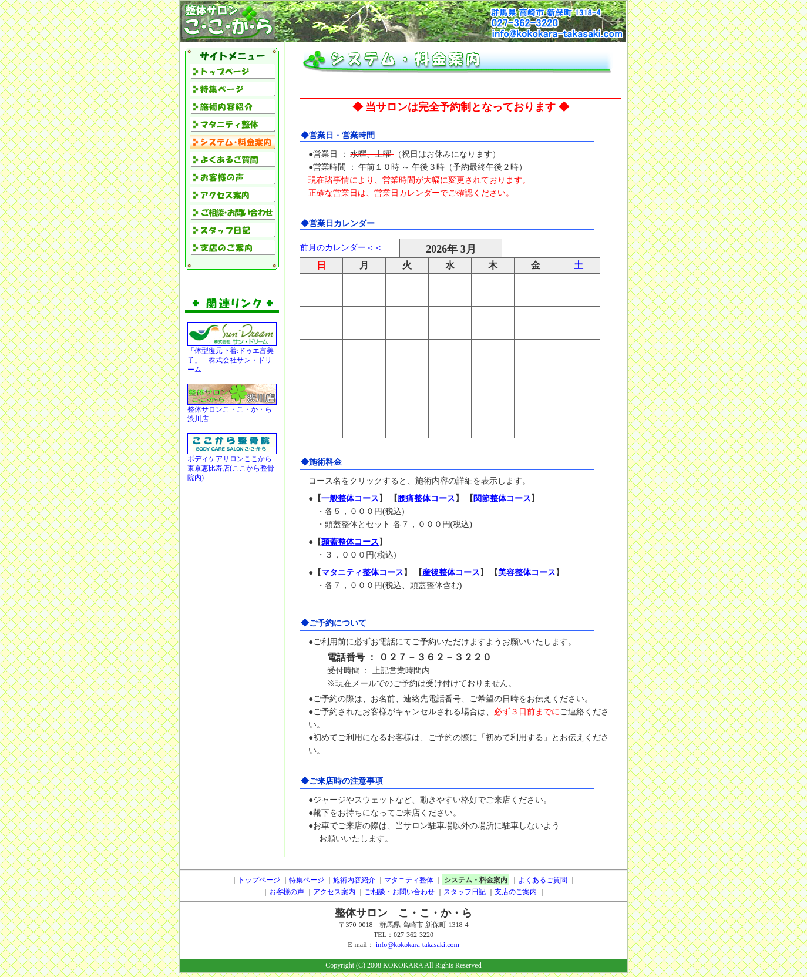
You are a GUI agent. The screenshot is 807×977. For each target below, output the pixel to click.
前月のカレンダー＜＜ (341, 247)
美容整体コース (527, 572)
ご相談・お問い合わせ (399, 892)
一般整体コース (350, 498)
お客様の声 (286, 892)
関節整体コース (502, 498)
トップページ (259, 880)
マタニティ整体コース (362, 572)
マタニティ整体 (408, 880)
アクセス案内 (334, 892)
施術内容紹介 (354, 880)
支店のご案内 (516, 892)
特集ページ (306, 880)
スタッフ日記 (464, 892)
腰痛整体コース (426, 498)
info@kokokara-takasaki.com (417, 945)
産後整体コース (451, 572)
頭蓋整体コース (350, 542)
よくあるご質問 (542, 880)
